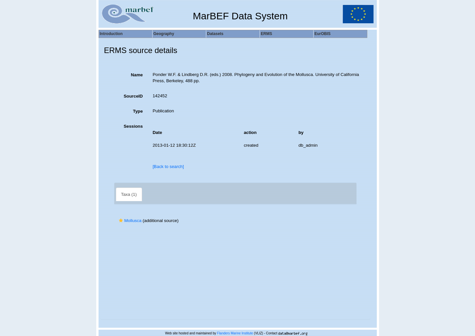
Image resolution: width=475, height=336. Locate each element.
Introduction (111, 33)
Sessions (133, 126)
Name (137, 74)
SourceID (133, 96)
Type (138, 111)
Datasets (215, 33)
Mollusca (129, 220)
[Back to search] (168, 166)
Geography (164, 33)
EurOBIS (323, 33)
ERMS (266, 33)
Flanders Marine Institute (235, 333)
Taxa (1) (129, 194)
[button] (120, 220)
